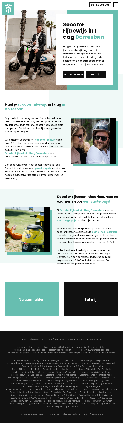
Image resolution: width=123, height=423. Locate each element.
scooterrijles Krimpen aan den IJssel (29, 349)
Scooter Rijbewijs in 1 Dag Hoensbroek (25, 377)
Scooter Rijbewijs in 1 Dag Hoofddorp (62, 377)
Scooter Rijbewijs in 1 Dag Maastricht (95, 383)
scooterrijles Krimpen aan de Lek (91, 347)
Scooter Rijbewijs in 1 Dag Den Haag (59, 369)
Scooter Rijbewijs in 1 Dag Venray (97, 398)
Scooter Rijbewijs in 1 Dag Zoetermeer (60, 403)
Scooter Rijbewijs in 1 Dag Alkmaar (58, 360)
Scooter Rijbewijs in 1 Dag (33, 339)
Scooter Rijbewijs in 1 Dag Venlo (64, 398)
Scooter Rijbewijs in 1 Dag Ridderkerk (98, 389)
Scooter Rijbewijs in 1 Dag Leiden (95, 380)
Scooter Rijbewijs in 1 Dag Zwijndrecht (61, 406)
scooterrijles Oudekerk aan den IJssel (49, 352)
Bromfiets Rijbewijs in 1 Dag (60, 339)
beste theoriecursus (104, 232)
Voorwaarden (95, 339)
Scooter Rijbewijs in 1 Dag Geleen (63, 372)
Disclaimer (81, 339)
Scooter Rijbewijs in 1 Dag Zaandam (24, 403)
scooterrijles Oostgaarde (18, 352)
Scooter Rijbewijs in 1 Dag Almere (92, 360)
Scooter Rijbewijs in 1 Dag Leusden (26, 383)
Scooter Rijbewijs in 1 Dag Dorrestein (27, 153)
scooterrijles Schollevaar (104, 352)
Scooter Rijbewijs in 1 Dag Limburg (60, 383)
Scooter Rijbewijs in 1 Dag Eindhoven (28, 372)
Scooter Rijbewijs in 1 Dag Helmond (96, 374)
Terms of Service (90, 414)
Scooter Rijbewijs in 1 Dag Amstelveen (24, 363)
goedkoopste (43, 168)
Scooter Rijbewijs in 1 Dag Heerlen (61, 374)
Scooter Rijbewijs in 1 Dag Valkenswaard (29, 398)
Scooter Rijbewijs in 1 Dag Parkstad (62, 389)
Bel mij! (95, 74)
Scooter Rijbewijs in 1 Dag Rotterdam (96, 392)
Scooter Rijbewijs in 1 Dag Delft (26, 369)
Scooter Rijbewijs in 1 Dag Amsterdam (61, 363)
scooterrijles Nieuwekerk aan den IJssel (92, 349)
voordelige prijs (66, 220)
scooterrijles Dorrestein (62, 347)
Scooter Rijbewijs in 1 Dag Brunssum (38, 366)
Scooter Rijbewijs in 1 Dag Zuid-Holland (98, 403)
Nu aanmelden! (73, 74)
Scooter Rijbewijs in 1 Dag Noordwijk (81, 386)
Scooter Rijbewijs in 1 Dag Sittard (61, 395)
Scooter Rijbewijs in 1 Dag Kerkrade (61, 380)
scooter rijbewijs (45, 139)
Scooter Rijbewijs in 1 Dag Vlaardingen (28, 400)
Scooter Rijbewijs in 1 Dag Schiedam (27, 395)
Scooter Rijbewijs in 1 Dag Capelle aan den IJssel (79, 366)
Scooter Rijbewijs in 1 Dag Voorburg (64, 400)
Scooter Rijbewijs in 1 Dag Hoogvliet (99, 377)
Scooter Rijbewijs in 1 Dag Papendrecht (25, 389)
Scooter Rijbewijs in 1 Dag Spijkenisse (95, 395)
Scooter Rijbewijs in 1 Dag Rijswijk (25, 392)
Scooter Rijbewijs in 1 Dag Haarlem (26, 374)
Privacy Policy (72, 414)
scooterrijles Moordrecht (60, 349)
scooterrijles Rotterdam (79, 352)
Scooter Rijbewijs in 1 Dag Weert (98, 400)
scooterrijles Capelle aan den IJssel (32, 347)
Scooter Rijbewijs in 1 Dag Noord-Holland (43, 386)
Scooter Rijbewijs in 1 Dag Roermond (60, 392)
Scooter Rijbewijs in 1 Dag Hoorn (27, 380)
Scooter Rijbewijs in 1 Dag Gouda (96, 372)
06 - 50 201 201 (100, 5)
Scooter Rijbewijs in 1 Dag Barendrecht (99, 363)
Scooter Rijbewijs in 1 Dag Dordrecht (95, 369)
